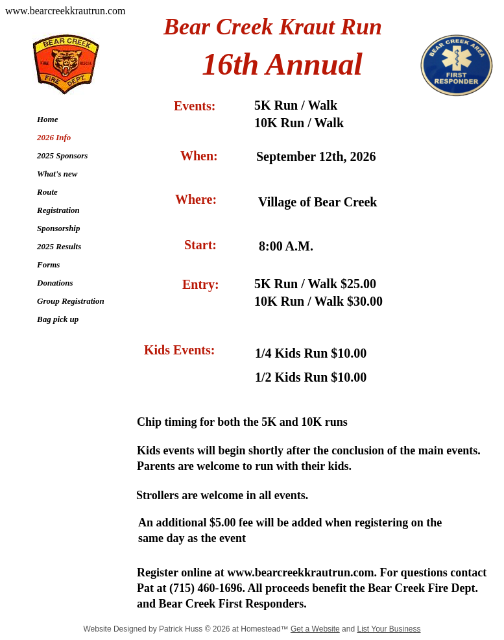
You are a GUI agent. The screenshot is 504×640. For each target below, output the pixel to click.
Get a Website (315, 629)
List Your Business (388, 629)
